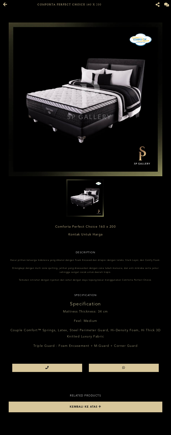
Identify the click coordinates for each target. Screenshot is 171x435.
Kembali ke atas (85, 406)
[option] (85, 99)
